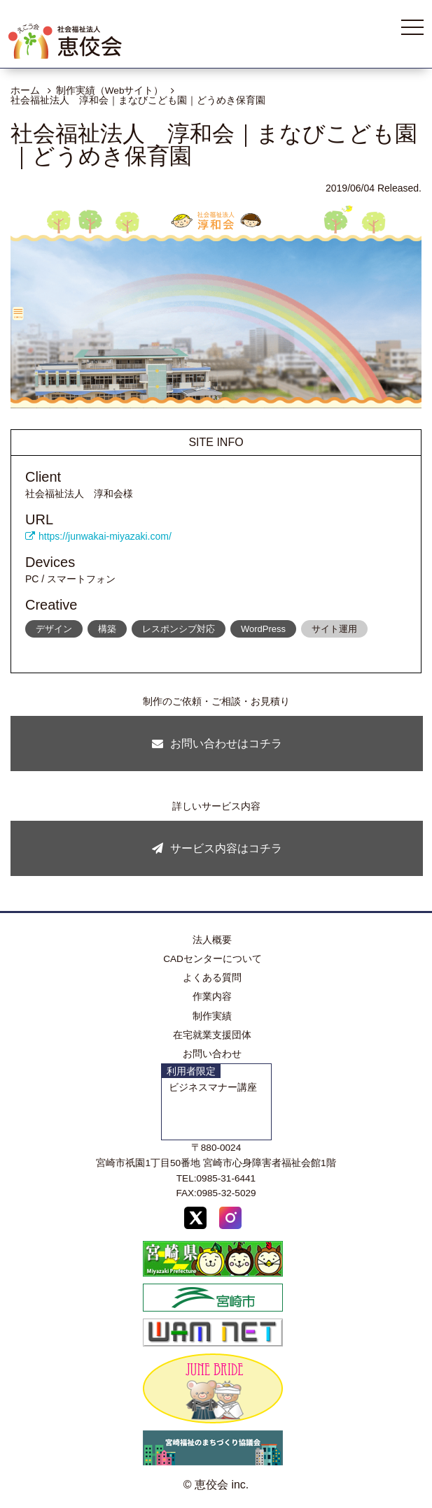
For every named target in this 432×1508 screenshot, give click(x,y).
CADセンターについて (212, 959)
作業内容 (212, 996)
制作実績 (212, 1016)
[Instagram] (230, 1220)
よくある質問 (212, 977)
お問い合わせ (212, 1054)
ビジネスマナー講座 (213, 1087)
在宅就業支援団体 (212, 1035)
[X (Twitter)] (195, 1220)
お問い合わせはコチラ (217, 743)
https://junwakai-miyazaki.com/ (98, 536)
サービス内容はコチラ (217, 848)
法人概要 (212, 940)
